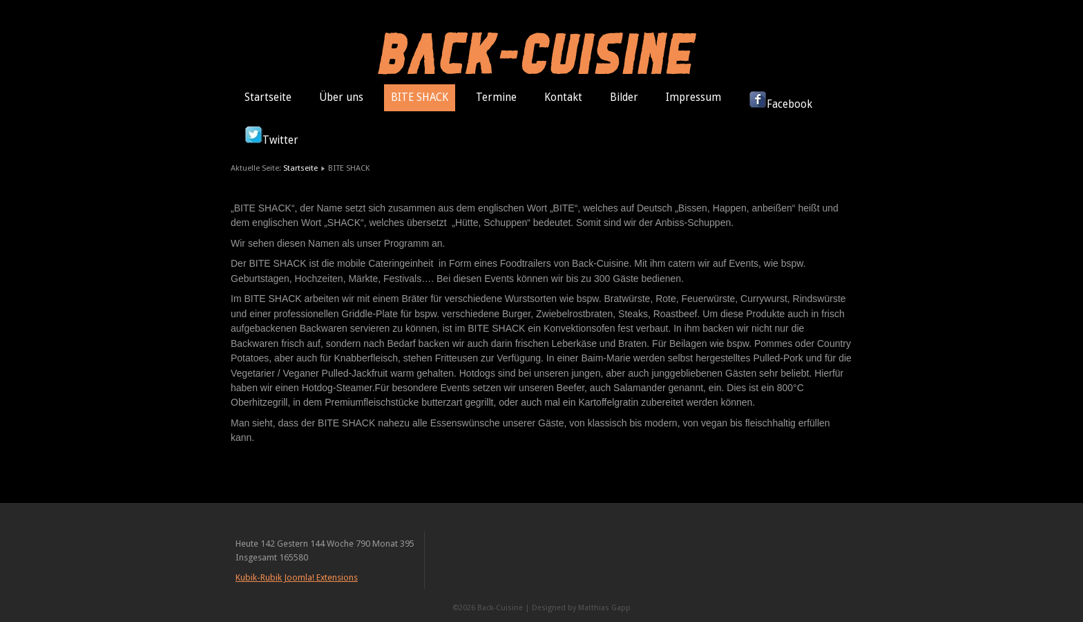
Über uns (341, 97)
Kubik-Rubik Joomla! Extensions (297, 577)
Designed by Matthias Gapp (581, 607)
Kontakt (563, 97)
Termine (496, 97)
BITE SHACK (419, 97)
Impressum (693, 97)
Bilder (624, 97)
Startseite (268, 97)
